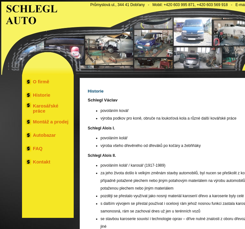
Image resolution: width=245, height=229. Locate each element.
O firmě (41, 81)
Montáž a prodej (51, 121)
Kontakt (41, 161)
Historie (41, 95)
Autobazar (44, 135)
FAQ (37, 148)
